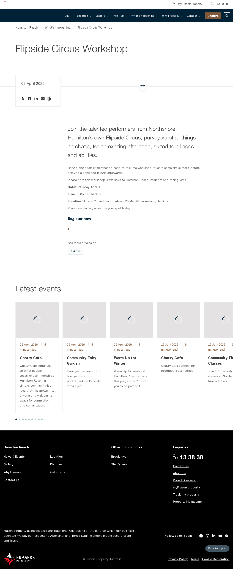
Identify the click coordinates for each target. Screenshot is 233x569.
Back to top (217, 548)
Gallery (8, 464)
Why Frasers (12, 472)
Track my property (186, 494)
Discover (56, 464)
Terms (195, 559)
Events (75, 250)
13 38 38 (219, 4)
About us (179, 473)
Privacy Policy (178, 559)
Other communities (126, 446)
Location (56, 456)
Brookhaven (119, 456)
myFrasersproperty (186, 487)
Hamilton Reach (26, 27)
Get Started (58, 472)
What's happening (58, 27)
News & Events (14, 456)
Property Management (189, 501)
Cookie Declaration (215, 559)
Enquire (213, 15)
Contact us (11, 480)
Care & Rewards (184, 480)
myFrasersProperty (187, 4)
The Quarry (119, 464)
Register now (79, 218)
